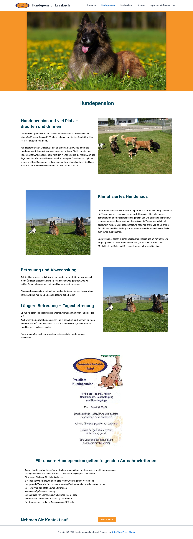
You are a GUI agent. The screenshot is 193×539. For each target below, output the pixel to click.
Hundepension (111, 5)
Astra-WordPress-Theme (124, 532)
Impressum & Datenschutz (163, 5)
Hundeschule (128, 5)
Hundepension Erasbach (51, 5)
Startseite (95, 5)
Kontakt (142, 5)
